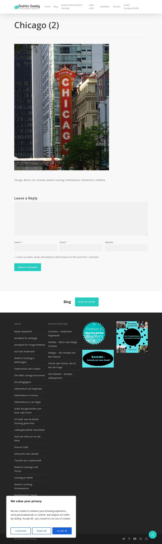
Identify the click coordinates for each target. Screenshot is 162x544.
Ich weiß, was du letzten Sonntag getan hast (26, 421)
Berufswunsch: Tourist (25, 494)
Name (18, 242)
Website (109, 242)
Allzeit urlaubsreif (23, 331)
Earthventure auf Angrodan (28, 388)
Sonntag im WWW (23, 477)
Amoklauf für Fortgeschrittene (29, 344)
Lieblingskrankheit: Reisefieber (29, 429)
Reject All (41, 530)
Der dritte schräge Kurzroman (29, 375)
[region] (41, 517)
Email (63, 242)
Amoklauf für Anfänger (25, 338)
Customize (20, 530)
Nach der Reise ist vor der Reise (27, 438)
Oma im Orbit (21, 447)
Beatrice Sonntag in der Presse (26, 469)
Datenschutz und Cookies (27, 368)
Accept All (62, 530)
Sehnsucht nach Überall (26, 453)
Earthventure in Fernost (26, 395)
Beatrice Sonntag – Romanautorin (24, 486)
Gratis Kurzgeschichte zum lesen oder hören (27, 410)
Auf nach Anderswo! (24, 351)
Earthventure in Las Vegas (27, 401)
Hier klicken (86, 302)
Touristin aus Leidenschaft (27, 460)
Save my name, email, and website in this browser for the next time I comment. (58, 257)
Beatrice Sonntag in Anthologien (24, 360)
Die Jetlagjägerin (22, 382)
